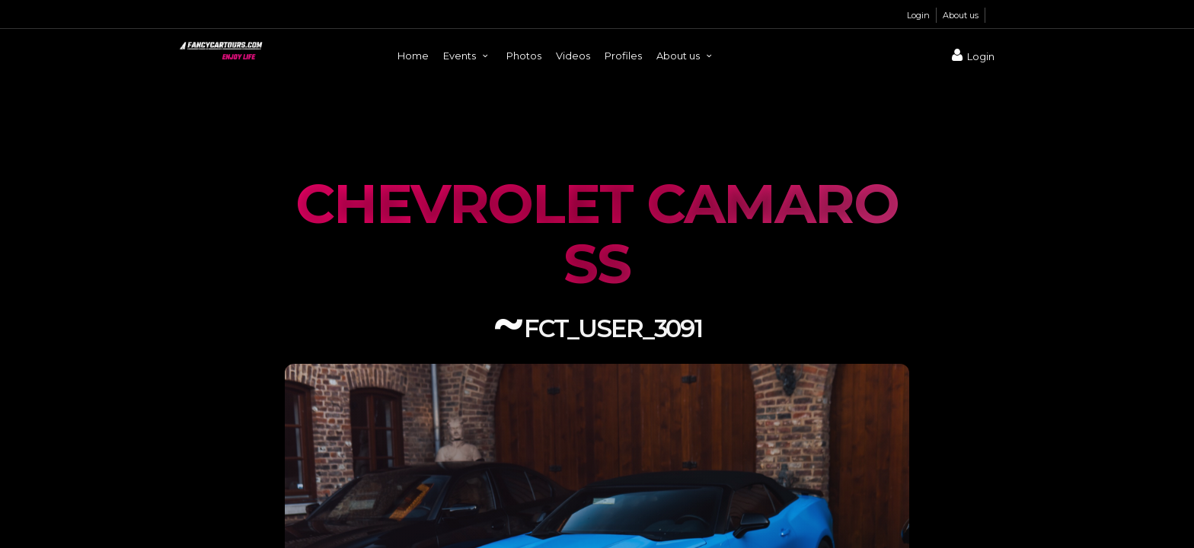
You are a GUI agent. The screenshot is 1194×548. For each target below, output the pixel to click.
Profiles (623, 55)
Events (467, 55)
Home (413, 55)
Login (918, 15)
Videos (573, 55)
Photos (523, 55)
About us (961, 15)
